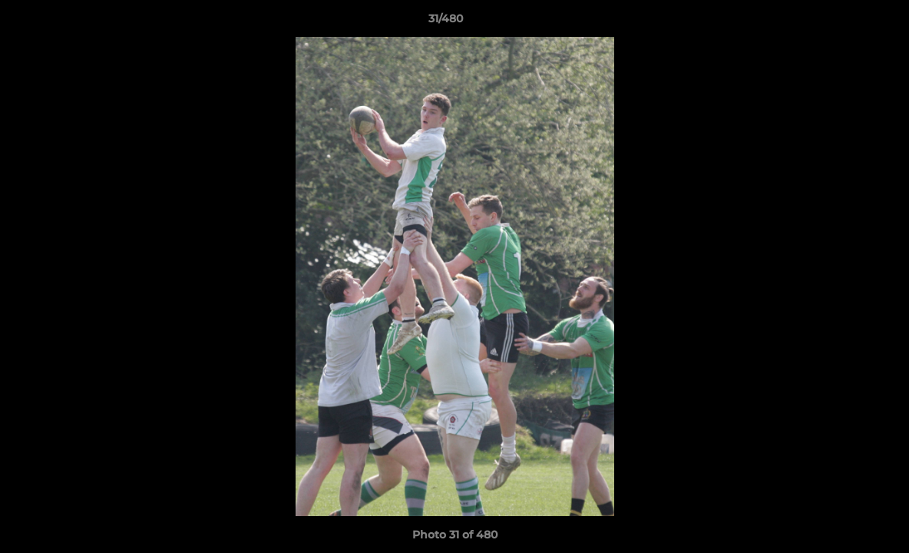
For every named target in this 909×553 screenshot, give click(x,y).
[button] (844, 22)
